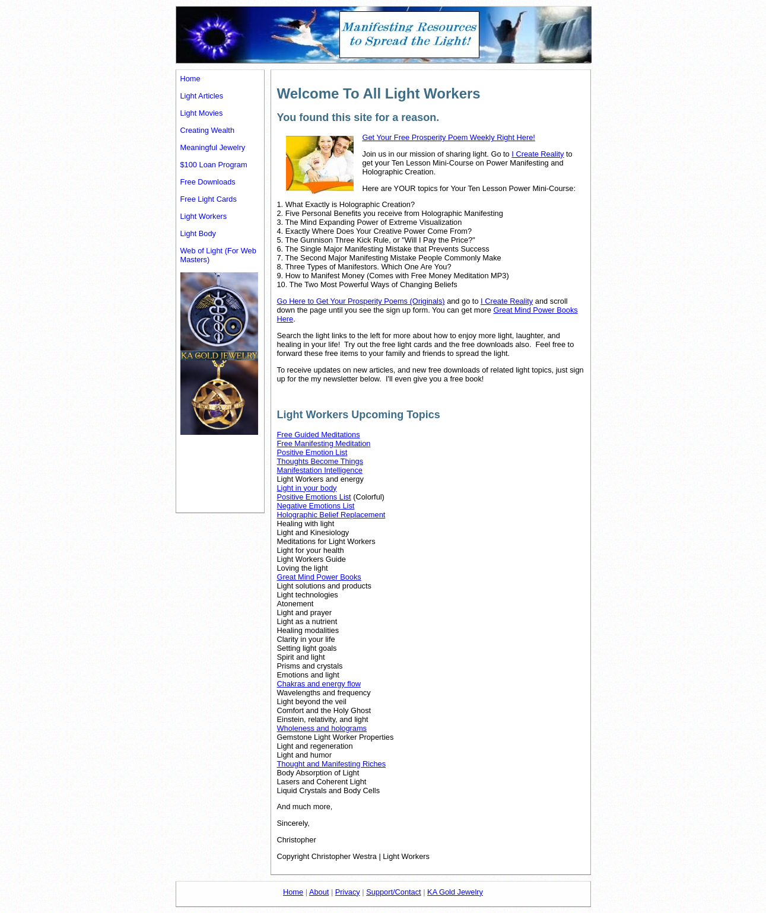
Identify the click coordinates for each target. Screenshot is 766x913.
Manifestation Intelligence (320, 470)
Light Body (198, 233)
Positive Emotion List (312, 452)
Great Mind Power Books (319, 576)
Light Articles (202, 95)
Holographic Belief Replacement (331, 514)
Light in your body (307, 487)
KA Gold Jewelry (455, 891)
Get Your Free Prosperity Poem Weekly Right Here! (449, 137)
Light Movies (201, 113)
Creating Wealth (207, 130)
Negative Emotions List (316, 505)
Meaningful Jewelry (213, 147)
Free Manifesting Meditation (324, 443)
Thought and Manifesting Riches (331, 763)
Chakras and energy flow (319, 683)
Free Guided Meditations (318, 434)
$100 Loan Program (213, 164)
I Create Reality (537, 153)
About (319, 891)
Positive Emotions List (314, 496)
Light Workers (203, 216)
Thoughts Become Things (320, 461)
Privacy (347, 891)
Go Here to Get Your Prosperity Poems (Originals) (361, 301)
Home (190, 78)
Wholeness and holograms (322, 728)
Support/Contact (393, 891)
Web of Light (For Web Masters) (218, 255)
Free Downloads (208, 181)
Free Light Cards (208, 199)
